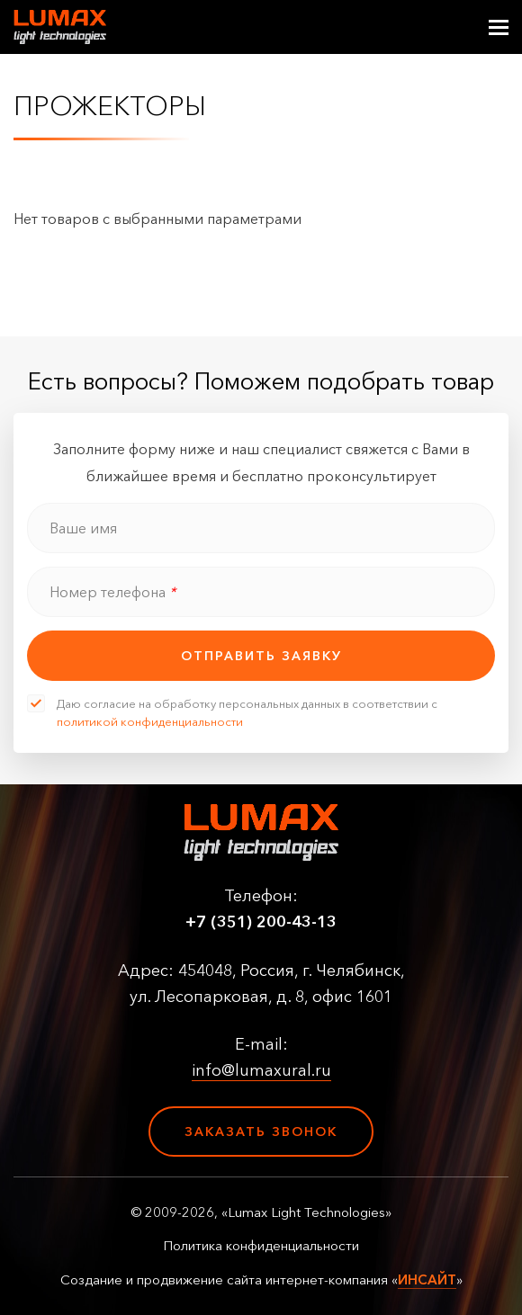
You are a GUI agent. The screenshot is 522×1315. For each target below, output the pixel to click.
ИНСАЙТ (427, 1279)
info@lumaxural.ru (261, 1070)
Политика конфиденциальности (261, 1246)
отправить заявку (261, 656)
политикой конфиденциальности (150, 721)
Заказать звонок (261, 1131)
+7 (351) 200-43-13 (261, 922)
